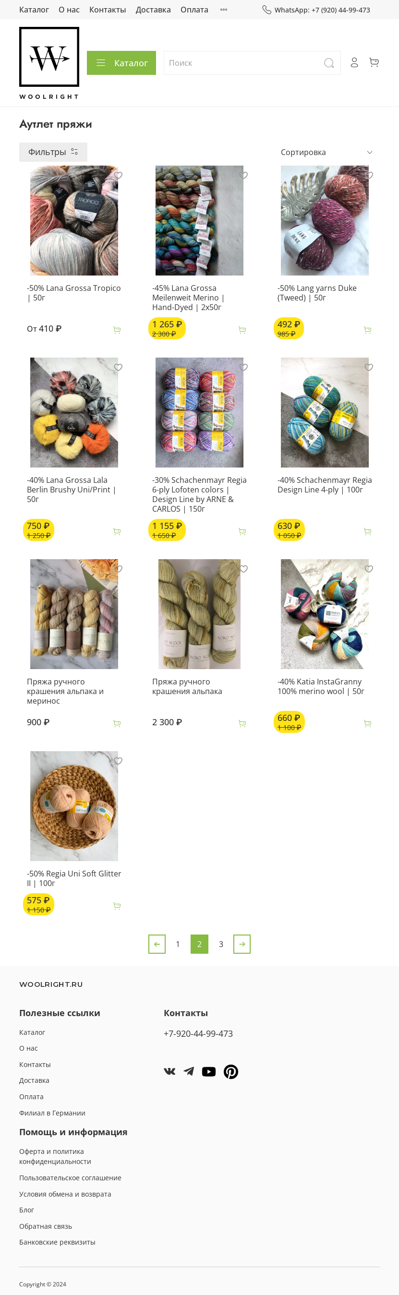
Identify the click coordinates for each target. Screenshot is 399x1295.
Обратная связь (45, 1226)
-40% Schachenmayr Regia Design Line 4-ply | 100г (325, 485)
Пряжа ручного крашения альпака (187, 686)
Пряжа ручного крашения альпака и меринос (65, 691)
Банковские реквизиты (57, 1242)
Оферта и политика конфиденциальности (55, 1156)
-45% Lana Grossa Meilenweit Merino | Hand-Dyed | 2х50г (188, 297)
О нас (69, 9)
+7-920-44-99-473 (198, 1033)
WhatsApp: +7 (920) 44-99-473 (316, 10)
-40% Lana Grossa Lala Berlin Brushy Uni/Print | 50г (72, 489)
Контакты (107, 9)
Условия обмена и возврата (65, 1194)
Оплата (194, 9)
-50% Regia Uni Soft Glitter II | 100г (74, 878)
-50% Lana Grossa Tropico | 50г (74, 293)
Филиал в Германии (52, 1112)
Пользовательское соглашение (70, 1177)
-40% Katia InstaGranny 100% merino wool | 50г (321, 686)
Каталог (34, 9)
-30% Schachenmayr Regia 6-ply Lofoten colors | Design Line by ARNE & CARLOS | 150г (199, 494)
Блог (26, 1209)
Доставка (153, 9)
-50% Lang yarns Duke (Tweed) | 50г (317, 293)
